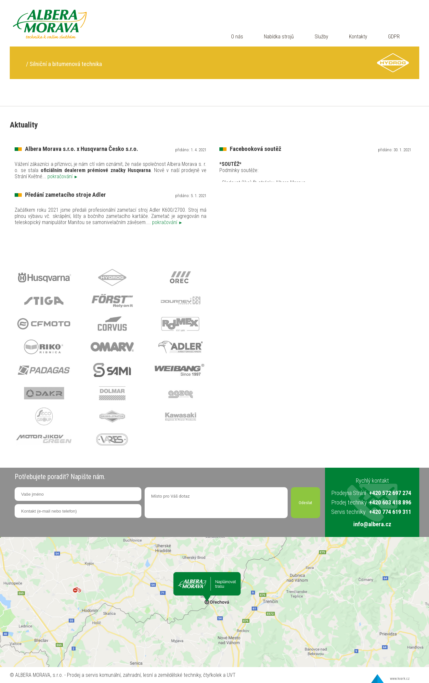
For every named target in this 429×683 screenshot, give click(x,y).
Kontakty (358, 36)
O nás (237, 36)
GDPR (394, 36)
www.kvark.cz (400, 678)
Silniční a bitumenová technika (66, 64)
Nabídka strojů (279, 36)
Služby (321, 36)
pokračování (62, 176)
